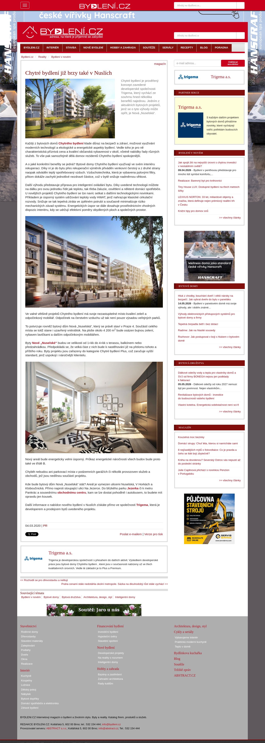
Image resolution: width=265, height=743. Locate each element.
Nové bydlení (106, 647)
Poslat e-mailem (131, 534)
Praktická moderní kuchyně (191, 641)
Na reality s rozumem (110, 657)
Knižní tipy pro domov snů (193, 210)
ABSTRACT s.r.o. (56, 728)
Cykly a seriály (184, 632)
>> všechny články (230, 217)
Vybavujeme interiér (186, 637)
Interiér (25, 670)
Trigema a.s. (60, 552)
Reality (42, 56)
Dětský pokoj (28, 689)
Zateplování (28, 645)
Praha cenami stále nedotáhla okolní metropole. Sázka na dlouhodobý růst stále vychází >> (114, 583)
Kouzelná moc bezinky (191, 437)
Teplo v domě (182, 646)
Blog (177, 658)
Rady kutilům (105, 683)
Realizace (27, 663)
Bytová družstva (71, 597)
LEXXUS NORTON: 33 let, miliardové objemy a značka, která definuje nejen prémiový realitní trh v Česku (206, 200)
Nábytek (26, 694)
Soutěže (179, 664)
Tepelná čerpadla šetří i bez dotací (198, 324)
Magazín (185, 427)
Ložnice (25, 684)
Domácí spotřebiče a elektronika (40, 703)
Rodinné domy (29, 631)
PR (45, 525)
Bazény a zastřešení (110, 674)
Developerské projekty (111, 653)
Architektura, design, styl (98, 597)
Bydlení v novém (31, 597)
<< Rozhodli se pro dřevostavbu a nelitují (44, 580)
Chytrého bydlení (71, 143)
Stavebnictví (28, 626)
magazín (160, 63)
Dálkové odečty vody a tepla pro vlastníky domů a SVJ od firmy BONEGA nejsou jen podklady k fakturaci (207, 376)
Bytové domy (51, 597)
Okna (24, 659)
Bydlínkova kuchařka (188, 653)
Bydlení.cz (27, 56)
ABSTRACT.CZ (185, 675)
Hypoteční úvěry (107, 636)
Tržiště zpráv (182, 670)
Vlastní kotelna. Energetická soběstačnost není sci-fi (208, 404)
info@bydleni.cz (111, 724)
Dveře (24, 654)
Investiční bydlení (108, 631)
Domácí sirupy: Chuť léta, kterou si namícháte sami (208, 443)
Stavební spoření (108, 640)
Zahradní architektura (110, 678)
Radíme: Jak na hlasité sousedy (196, 330)
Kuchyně (26, 675)
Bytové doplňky (30, 698)
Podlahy (26, 650)
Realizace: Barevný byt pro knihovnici (200, 180)
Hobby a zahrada (108, 668)
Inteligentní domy (125, 597)
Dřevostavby (28, 636)
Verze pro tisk (153, 534)
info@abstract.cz (108, 728)
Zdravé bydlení (29, 707)
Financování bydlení (110, 626)
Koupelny (26, 680)
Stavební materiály (32, 640)
